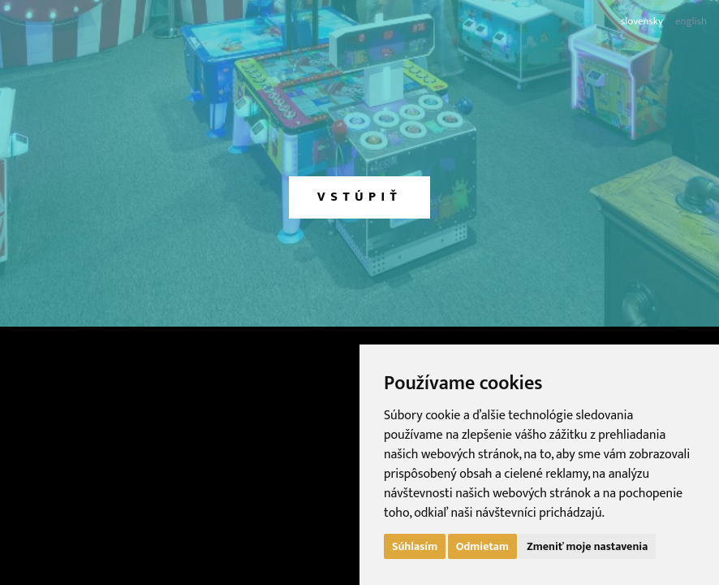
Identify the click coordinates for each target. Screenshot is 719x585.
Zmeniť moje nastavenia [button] (587, 546)
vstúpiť (359, 197)
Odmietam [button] (482, 546)
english (691, 21)
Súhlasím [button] (414, 546)
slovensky (642, 21)
